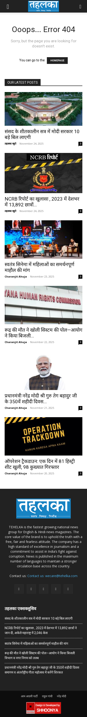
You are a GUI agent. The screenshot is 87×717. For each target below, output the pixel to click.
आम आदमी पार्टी (29, 696)
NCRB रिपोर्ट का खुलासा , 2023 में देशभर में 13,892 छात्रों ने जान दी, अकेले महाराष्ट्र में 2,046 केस (41, 630)
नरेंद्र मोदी (61, 696)
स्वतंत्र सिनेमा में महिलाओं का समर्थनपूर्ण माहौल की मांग (36, 643)
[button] (7, 6)
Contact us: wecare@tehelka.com (52, 576)
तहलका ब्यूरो (10, 143)
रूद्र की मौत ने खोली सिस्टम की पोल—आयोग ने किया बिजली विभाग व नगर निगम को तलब (40, 655)
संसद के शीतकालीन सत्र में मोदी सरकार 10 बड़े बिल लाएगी (39, 618)
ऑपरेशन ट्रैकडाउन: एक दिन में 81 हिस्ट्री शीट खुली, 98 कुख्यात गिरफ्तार (40, 464)
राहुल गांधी (47, 696)
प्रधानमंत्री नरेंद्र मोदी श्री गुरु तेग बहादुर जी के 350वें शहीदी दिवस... (41, 398)
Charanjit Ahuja (16, 276)
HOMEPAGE (57, 60)
